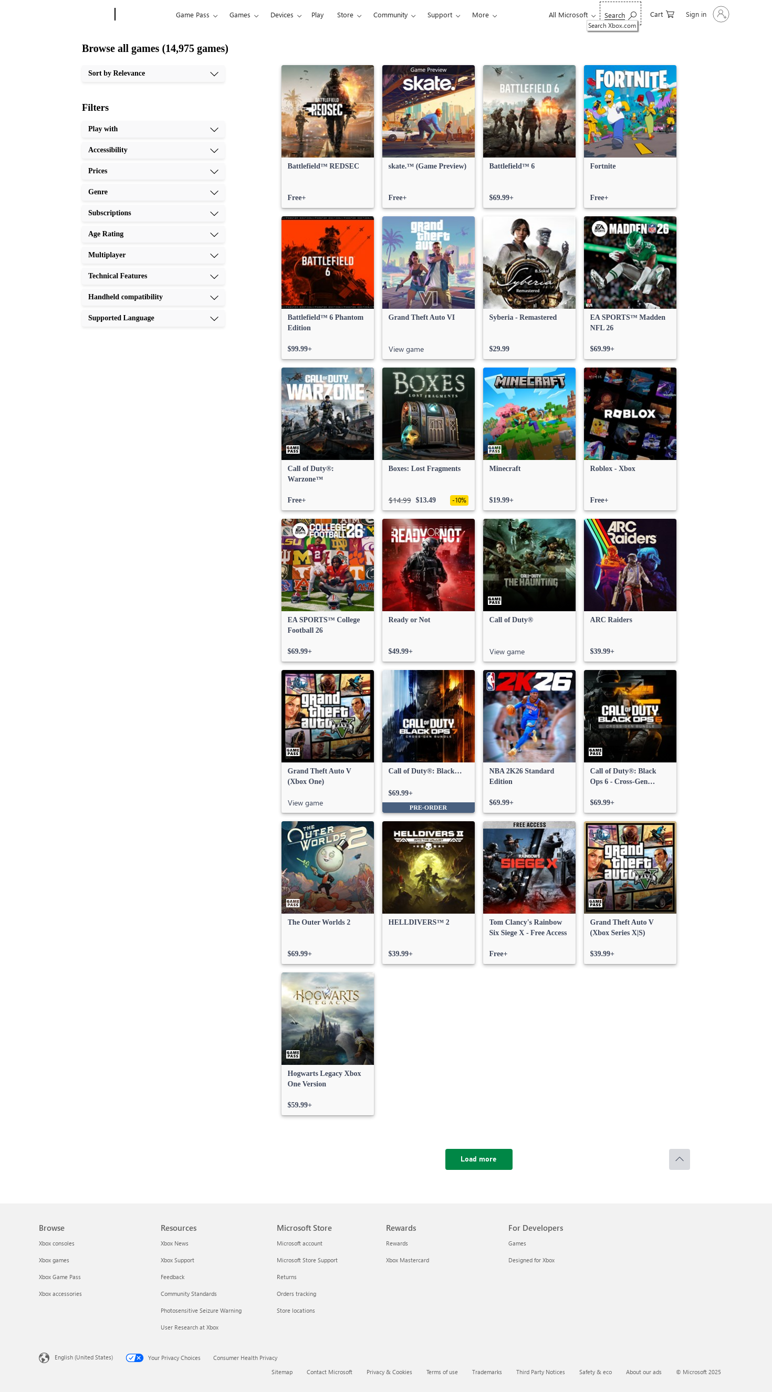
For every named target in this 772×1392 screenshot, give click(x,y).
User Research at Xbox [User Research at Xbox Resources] (189, 1327)
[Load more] (479, 1159)
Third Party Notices (540, 1371)
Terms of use (442, 1371)
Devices (282, 14)
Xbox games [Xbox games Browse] (54, 1260)
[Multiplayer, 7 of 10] (153, 255)
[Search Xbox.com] (620, 13)
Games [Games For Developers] (517, 1243)
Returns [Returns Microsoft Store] (287, 1276)
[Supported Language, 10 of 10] (153, 318)
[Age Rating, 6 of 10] (153, 234)
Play (317, 14)
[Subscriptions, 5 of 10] (153, 213)
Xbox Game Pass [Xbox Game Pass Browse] (60, 1276)
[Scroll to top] (679, 1159)
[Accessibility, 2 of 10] (153, 150)
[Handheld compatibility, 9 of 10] (153, 297)
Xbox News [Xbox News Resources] (175, 1243)
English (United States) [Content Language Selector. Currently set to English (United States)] (84, 1357)
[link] (327, 136)
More (480, 14)
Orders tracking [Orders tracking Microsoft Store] (296, 1293)
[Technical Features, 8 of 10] (153, 276)
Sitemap (282, 1371)
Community (390, 14)
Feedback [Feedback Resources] (172, 1276)
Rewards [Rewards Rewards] (397, 1243)
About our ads (644, 1371)
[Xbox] (144, 15)
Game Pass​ (193, 14)
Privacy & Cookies (389, 1371)
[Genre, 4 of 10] (153, 192)
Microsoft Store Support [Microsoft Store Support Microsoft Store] (307, 1260)
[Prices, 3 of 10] (153, 171)
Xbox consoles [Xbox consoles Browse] (57, 1243)
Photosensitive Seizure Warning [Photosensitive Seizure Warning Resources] (201, 1310)
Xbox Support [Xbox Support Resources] (177, 1260)
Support (439, 14)
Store (345, 14)
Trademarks (487, 1371)
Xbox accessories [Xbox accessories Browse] (60, 1293)
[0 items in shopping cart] (662, 13)
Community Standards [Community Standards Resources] (189, 1293)
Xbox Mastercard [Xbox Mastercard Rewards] (407, 1260)
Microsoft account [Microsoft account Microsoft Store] (299, 1243)
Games (240, 14)
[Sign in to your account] (707, 14)
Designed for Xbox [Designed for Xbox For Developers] (531, 1260)
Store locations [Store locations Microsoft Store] (296, 1310)
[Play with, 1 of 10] (153, 129)
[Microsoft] (75, 15)
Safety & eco (595, 1371)
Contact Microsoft (329, 1371)
